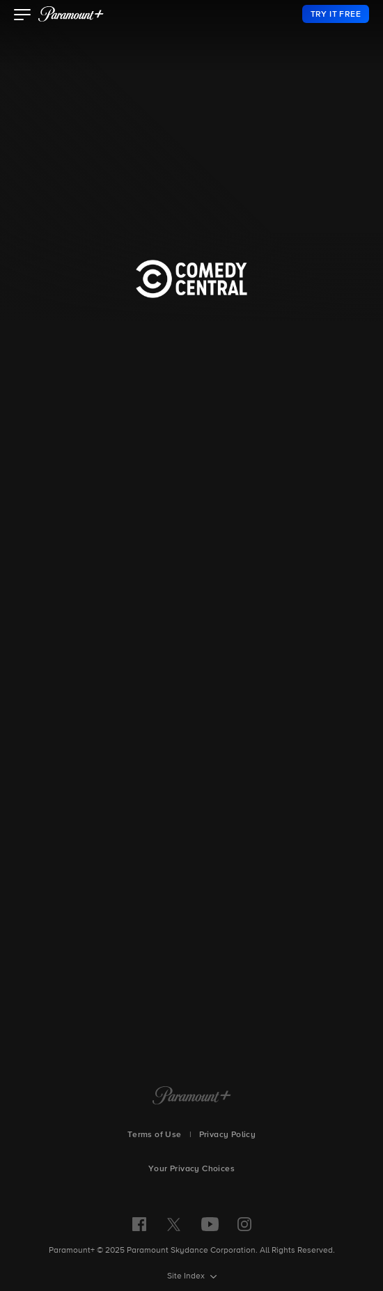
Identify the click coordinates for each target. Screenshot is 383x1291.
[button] (22, 16)
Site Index (187, 1276)
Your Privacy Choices (191, 1169)
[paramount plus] (71, 14)
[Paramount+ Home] (192, 1096)
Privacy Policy (227, 1135)
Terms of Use (154, 1135)
